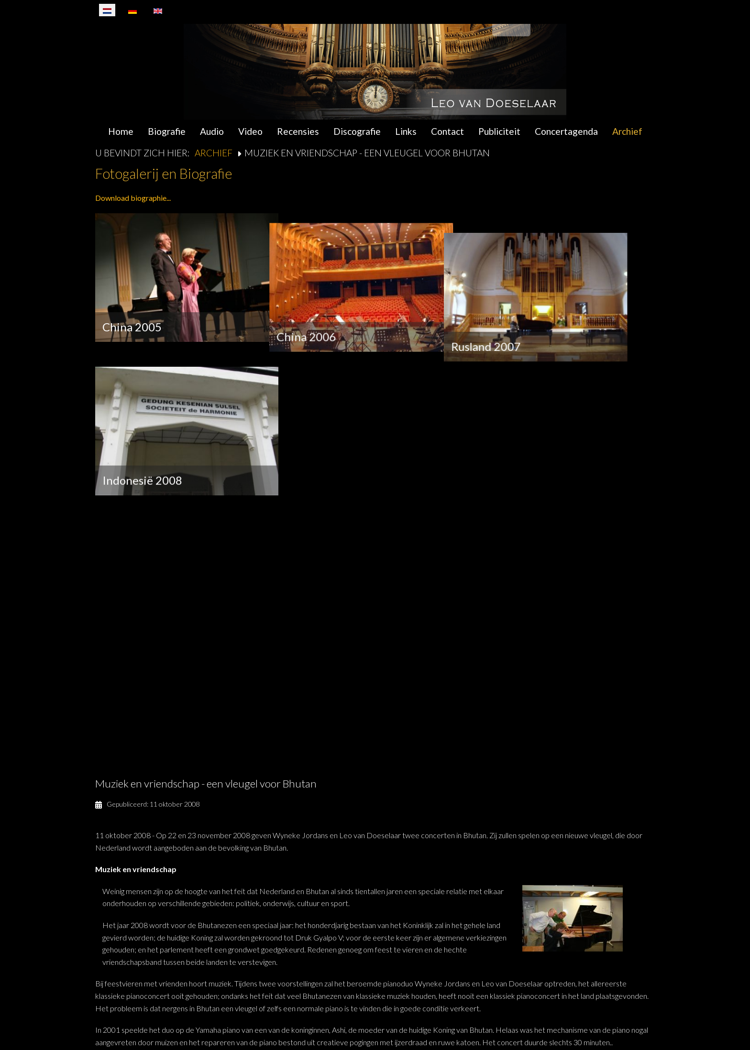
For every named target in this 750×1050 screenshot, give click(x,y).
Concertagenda (566, 131)
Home (120, 131)
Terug (122, 981)
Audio (212, 131)
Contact (447, 131)
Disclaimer (622, 1018)
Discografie (357, 131)
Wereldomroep (483, 858)
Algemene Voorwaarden (551, 1018)
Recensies (298, 131)
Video (250, 131)
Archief (627, 131)
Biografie (167, 131)
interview (164, 858)
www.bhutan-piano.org (271, 941)
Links (406, 131)
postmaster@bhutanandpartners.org (179, 928)
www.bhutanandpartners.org (174, 941)
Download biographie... (133, 197)
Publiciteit (499, 131)
